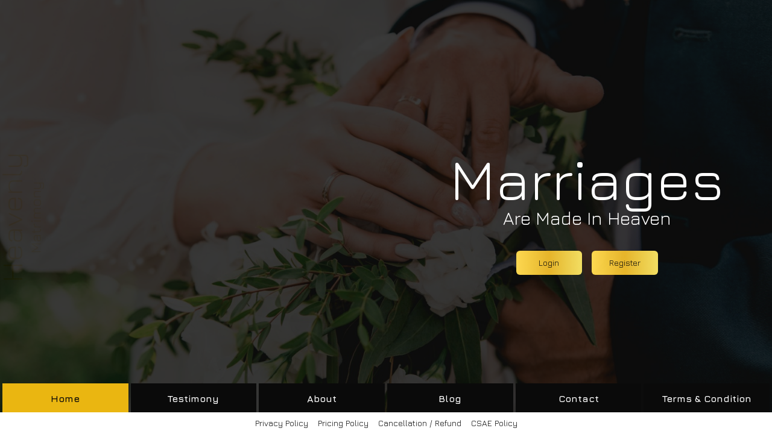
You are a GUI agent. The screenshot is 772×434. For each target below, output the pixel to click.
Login (549, 262)
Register (625, 262)
